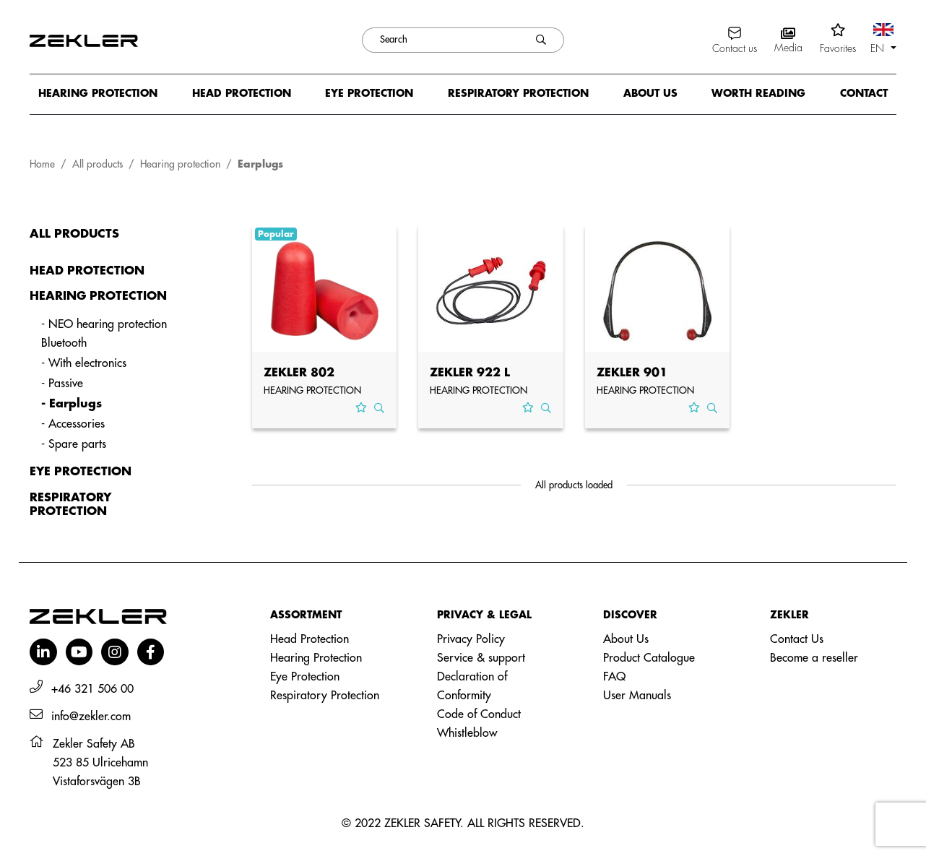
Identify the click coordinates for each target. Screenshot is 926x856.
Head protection (241, 93)
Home (42, 164)
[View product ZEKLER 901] (657, 291)
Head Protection (309, 639)
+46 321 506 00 (92, 689)
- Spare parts (73, 444)
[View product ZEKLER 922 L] (491, 291)
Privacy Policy (471, 639)
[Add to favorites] (361, 407)
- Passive (62, 383)
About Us (626, 639)
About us (650, 93)
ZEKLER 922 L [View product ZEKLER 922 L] (470, 373)
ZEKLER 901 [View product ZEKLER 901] (632, 373)
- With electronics (83, 363)
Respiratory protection (518, 93)
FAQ (614, 677)
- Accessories (73, 424)
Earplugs (260, 164)
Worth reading (758, 93)
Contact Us (796, 639)
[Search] (440, 40)
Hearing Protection (316, 658)
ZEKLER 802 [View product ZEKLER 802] (299, 373)
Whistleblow (467, 733)
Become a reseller (814, 658)
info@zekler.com (91, 716)
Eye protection (369, 93)
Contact (864, 93)
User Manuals (637, 695)
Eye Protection (304, 677)
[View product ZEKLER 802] (324, 291)
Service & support (481, 658)
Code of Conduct (479, 714)
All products (97, 164)
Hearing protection (97, 93)
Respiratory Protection (324, 695)
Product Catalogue (649, 658)
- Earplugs (71, 404)
